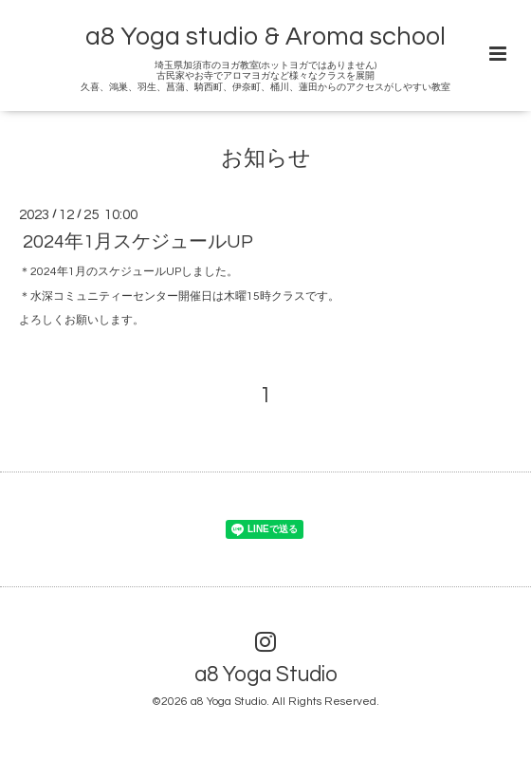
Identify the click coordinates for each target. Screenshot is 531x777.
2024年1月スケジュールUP (138, 241)
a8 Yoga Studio (266, 675)
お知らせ (266, 159)
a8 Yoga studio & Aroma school (265, 37)
